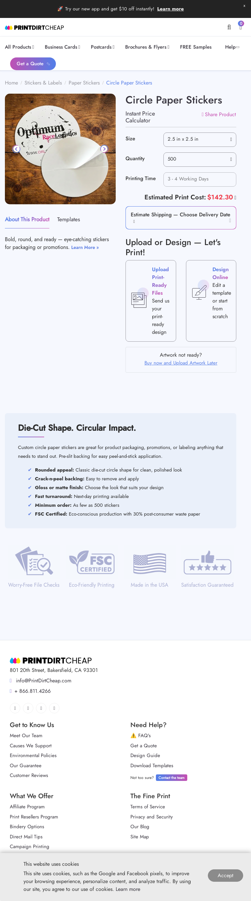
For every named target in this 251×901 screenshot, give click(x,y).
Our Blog (139, 826)
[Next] (103, 148)
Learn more (170, 8)
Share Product (219, 114)
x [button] (244, 5)
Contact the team (172, 777)
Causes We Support (31, 745)
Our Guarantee (26, 765)
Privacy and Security (151, 816)
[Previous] (16, 148)
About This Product (27, 219)
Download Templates (151, 765)
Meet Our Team (26, 735)
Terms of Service (147, 806)
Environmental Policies (33, 755)
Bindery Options (27, 826)
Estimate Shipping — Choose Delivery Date (180, 214)
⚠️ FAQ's (140, 735)
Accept (225, 875)
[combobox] (199, 139)
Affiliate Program (27, 806)
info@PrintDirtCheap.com (40, 680)
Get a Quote (143, 745)
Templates (68, 219)
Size (130, 138)
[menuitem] (20, 47)
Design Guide (145, 755)
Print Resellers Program (34, 816)
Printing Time (141, 178)
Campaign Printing (29, 846)
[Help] (234, 197)
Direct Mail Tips (26, 836)
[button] (133, 221)
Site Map (139, 836)
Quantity (135, 158)
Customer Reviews (29, 775)
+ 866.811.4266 (30, 691)
